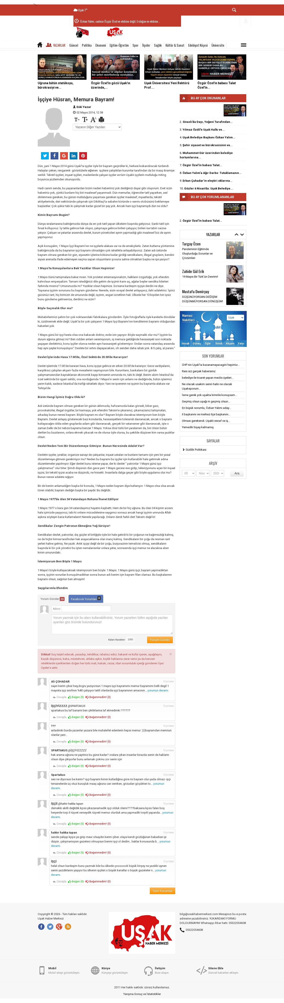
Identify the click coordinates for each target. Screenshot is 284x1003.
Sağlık (158, 45)
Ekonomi (100, 45)
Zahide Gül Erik (193, 271)
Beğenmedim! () (98, 697)
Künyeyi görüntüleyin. (115, 970)
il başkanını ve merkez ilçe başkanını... (206, 414)
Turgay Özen (191, 244)
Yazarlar (59, 45)
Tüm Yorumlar (162, 891)
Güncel (73, 45)
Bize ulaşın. (162, 970)
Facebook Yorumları (86, 598)
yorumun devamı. (158, 690)
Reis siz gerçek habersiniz (198, 371)
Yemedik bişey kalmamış (198, 427)
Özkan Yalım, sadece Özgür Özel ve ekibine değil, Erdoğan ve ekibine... (120, 21)
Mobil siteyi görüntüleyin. (64, 970)
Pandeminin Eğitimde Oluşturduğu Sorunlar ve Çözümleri (197, 253)
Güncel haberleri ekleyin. (223, 970)
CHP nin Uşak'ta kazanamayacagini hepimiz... (211, 364)
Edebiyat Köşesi (198, 45)
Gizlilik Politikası (196, 449)
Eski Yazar (84, 107)
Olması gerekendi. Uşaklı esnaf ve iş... (206, 420)
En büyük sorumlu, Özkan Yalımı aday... (206, 408)
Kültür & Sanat (175, 45)
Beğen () (76, 697)
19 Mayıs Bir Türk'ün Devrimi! (200, 276)
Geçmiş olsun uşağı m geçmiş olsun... (206, 401)
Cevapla (59, 697)
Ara (237, 473)
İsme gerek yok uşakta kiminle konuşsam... (209, 395)
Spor (135, 45)
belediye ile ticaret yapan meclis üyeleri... (207, 377)
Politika (87, 45)
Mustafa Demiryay (195, 291)
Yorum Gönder (53, 599)
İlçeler (146, 45)
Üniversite (217, 45)
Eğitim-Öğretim (119, 45)
